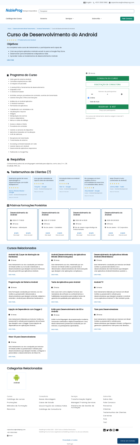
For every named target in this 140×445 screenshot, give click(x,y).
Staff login (70, 444)
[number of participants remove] (92, 94)
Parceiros (107, 406)
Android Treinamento (43, 28)
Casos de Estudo (46, 402)
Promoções (12, 402)
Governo (43, 18)
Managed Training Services (83, 402)
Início (9, 28)
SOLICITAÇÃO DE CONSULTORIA (107, 84)
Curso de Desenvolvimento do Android (63, 28)
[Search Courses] (86, 11)
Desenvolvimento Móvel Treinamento (24, 28)
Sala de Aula (94, 102)
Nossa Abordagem (47, 399)
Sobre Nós (96, 18)
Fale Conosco (127, 18)
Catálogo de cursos (16, 399)
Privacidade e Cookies (70, 440)
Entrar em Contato (128, 441)
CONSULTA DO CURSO (107, 78)
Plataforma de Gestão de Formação (82, 407)
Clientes (107, 409)
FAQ (105, 419)
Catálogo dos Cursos (14, 18)
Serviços (69, 18)
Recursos (11, 409)
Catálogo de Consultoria (50, 409)
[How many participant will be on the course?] (107, 94)
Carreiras (107, 416)
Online (92, 98)
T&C (105, 422)
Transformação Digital (81, 399)
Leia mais (10, 60)
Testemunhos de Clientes (114, 412)
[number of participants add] (122, 94)
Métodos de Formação (17, 406)
